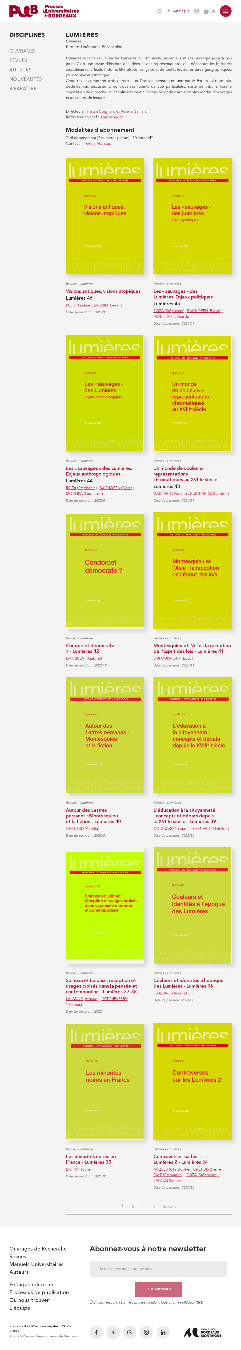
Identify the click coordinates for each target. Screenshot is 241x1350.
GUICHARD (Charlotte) (209, 493)
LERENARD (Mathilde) (210, 828)
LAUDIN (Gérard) (108, 305)
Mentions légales (45, 1326)
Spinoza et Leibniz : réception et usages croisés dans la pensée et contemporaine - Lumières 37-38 (101, 986)
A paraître (22, 89)
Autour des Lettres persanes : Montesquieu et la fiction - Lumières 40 (93, 816)
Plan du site (18, 1326)
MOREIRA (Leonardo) (171, 316)
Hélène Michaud (97, 143)
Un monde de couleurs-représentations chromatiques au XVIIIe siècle (185, 474)
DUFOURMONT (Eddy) (173, 658)
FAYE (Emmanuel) (168, 1175)
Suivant (169, 1207)
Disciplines (27, 34)
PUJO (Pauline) (78, 305)
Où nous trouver (29, 1300)
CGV (65, 1326)
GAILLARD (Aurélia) (170, 493)
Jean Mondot (111, 117)
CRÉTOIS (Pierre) (207, 1169)
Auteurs (20, 70)
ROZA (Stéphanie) (168, 311)
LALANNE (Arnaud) (82, 999)
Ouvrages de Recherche (38, 1249)
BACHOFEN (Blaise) (204, 311)
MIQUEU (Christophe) (171, 1169)
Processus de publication (39, 1292)
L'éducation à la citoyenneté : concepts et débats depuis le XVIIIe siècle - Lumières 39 (184, 816)
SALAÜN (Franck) (168, 1180)
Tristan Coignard (101, 111)
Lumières (86, 284)
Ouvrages (22, 51)
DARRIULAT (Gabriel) (84, 658)
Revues (18, 60)
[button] (226, 11)
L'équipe (19, 1308)
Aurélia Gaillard (133, 111)
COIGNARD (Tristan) (171, 828)
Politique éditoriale (32, 1285)
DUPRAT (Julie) (79, 1169)
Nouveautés (25, 79)
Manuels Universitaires (36, 1264)
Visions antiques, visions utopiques (103, 291)
